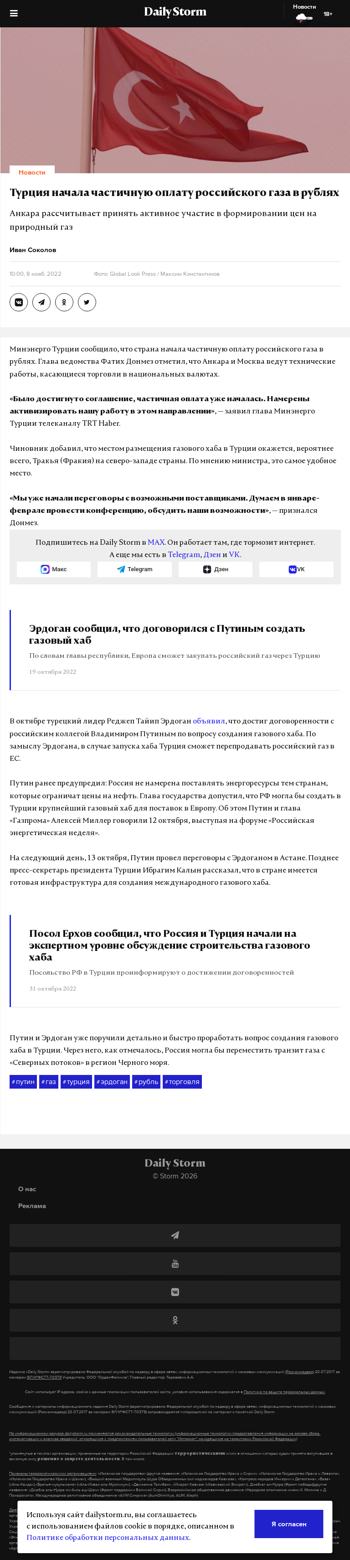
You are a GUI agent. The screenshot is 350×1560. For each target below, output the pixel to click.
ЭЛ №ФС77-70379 (44, 1377)
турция (76, 1081)
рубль (146, 1081)
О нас (27, 1189)
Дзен (212, 555)
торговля (182, 1081)
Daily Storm (175, 12)
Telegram (184, 555)
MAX (156, 543)
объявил (209, 721)
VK (234, 555)
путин (23, 1081)
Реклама (32, 1205)
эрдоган (112, 1081)
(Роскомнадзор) (299, 1371)
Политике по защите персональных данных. (284, 1392)
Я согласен (289, 1524)
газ (48, 1081)
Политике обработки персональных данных (107, 1538)
